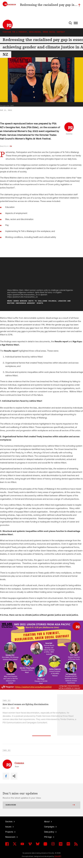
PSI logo (48, 837)
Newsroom (10, 837)
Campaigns (49, 826)
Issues (8, 826)
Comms (69, 134)
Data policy (49, 831)
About (47, 821)
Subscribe (40, 805)
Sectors (9, 821)
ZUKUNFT (57, 856)
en (11, 146)
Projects (9, 831)
